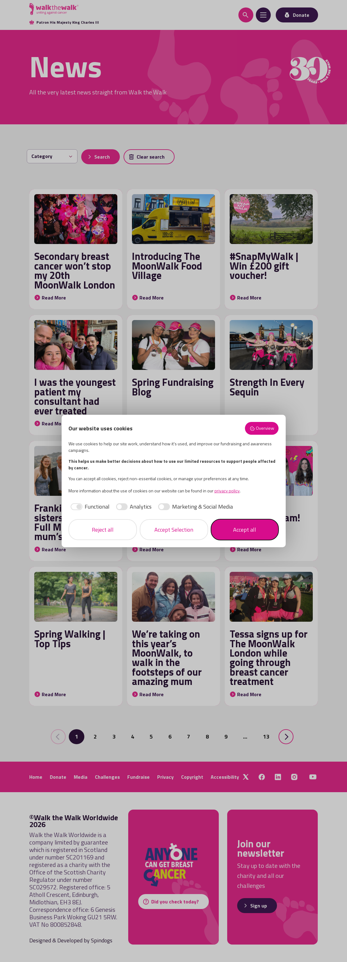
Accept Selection (173, 529)
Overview (262, 428)
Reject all (103, 529)
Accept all (244, 529)
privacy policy (227, 490)
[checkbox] (89, 506)
